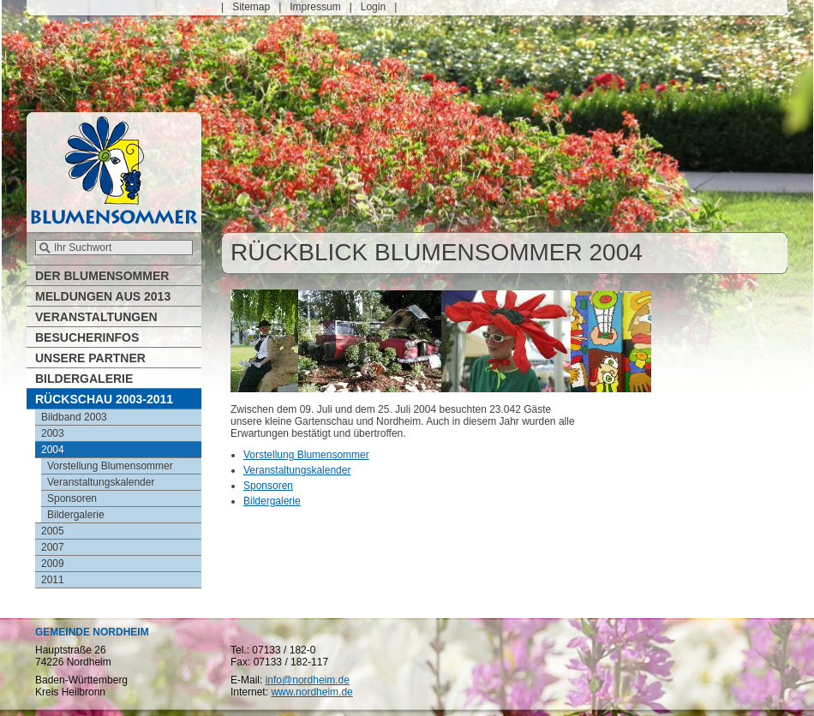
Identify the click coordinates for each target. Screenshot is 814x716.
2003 (52, 433)
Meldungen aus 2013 (103, 296)
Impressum (315, 7)
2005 (52, 531)
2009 (52, 564)
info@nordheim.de (308, 680)
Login (373, 7)
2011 (52, 580)
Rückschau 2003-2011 (104, 399)
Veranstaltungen (96, 317)
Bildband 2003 (74, 417)
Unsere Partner (90, 358)
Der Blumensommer (102, 276)
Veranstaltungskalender (296, 470)
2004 (52, 450)
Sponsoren (268, 486)
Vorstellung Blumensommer (306, 455)
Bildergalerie (272, 501)
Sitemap (251, 7)
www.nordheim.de (311, 692)
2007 (52, 547)
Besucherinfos (87, 337)
